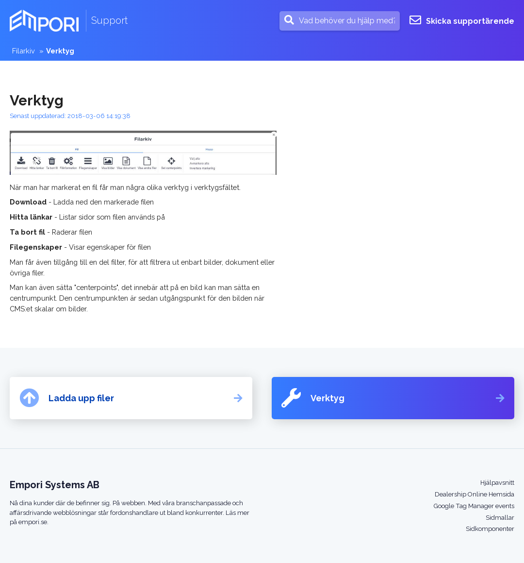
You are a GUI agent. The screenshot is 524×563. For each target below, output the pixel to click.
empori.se (32, 522)
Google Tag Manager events (474, 506)
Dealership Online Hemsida (474, 494)
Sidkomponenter (490, 528)
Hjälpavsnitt (497, 482)
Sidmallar (500, 517)
